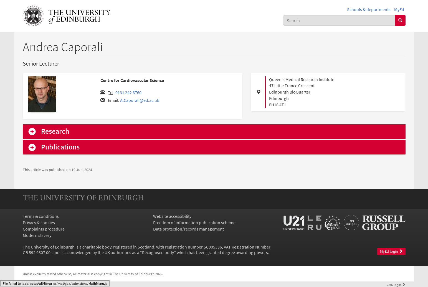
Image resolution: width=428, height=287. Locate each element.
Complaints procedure (44, 229)
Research (55, 131)
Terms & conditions (41, 216)
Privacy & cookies (39, 222)
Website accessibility (172, 216)
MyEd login (391, 251)
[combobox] (339, 20)
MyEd (399, 9)
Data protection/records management (188, 229)
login (396, 284)
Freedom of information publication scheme (194, 222)
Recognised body (158, 252)
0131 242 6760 (128, 92)
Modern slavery (37, 235)
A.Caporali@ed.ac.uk (139, 100)
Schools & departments (369, 9)
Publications (60, 147)
